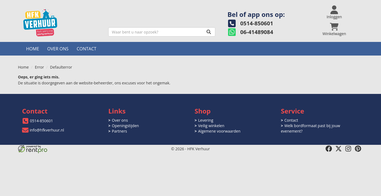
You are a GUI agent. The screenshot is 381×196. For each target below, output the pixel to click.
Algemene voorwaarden (219, 131)
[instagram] (348, 148)
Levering (205, 120)
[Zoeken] (208, 31)
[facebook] (329, 148)
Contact (86, 49)
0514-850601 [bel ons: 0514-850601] (41, 120)
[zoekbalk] (161, 31)
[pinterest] (358, 148)
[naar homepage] (61, 22)
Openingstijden (125, 125)
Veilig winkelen (211, 125)
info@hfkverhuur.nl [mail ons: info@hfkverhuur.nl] (47, 130)
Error (39, 67)
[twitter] (338, 148)
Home (32, 49)
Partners (119, 131)
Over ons (58, 49)
